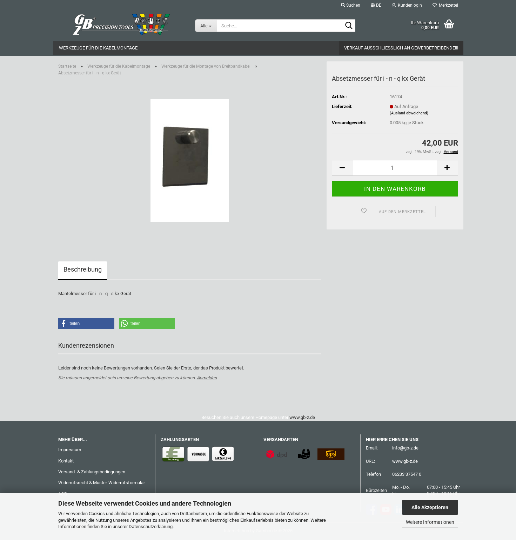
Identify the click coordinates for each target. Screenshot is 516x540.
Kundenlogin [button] (407, 5)
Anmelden (207, 377)
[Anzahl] (395, 168)
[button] (376, 5)
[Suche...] (206, 25)
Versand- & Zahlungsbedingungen (91, 471)
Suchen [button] (350, 5)
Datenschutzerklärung (151, 526)
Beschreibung (82, 269)
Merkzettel (445, 5)
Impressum (69, 449)
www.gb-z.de (302, 417)
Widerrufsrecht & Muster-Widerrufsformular (101, 482)
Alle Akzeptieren (429, 507)
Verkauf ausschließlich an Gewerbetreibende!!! (401, 48)
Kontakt (66, 461)
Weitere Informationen (430, 522)
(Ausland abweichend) (409, 113)
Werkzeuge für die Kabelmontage (98, 48)
